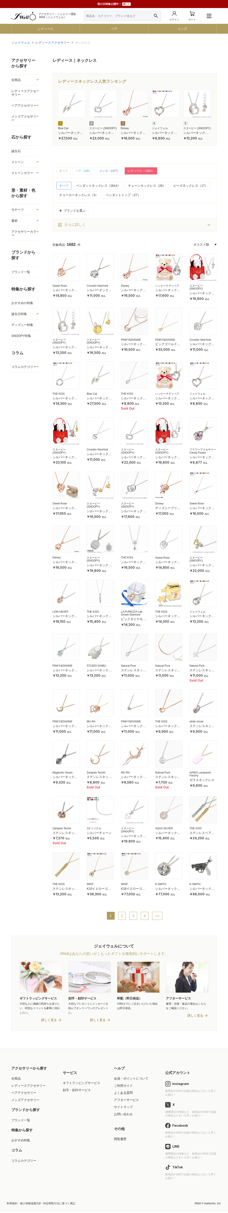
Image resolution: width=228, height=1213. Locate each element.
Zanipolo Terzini (96, 772)
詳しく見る (49, 1021)
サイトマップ (123, 1108)
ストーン (17, 162)
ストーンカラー (22, 173)
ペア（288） (85, 171)
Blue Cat (63, 128)
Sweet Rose (60, 286)
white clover (196, 722)
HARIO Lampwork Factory (200, 774)
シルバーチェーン (99, 833)
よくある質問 (123, 1094)
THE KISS (59, 394)
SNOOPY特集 (21, 336)
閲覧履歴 (120, 1140)
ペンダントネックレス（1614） (98, 186)
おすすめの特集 (22, 303)
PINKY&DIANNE (131, 340)
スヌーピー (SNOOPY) (103, 128)
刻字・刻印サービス (77, 1091)
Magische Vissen (63, 772)
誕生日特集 (19, 314)
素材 (14, 220)
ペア (114, 29)
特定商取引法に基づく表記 (59, 1204)
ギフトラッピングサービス (81, 1084)
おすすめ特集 (20, 1141)
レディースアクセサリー (23, 92)
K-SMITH (160, 884)
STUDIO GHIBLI (96, 666)
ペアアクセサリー (23, 105)
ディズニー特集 (22, 325)
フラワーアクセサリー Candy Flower (202, 451)
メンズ (182, 29)
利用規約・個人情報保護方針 (24, 1204)
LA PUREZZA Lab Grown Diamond (131, 613)
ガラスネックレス (201, 780)
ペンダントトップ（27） (123, 195)
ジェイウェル (160, 128)
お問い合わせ (123, 1115)
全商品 (16, 80)
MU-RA (91, 722)
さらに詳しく (71, 225)
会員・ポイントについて (131, 1079)
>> (157, 916)
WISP (90, 884)
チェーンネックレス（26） (147, 186)
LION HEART (61, 612)
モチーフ (17, 209)
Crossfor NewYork (97, 286)
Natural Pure (128, 666)
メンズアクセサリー (23, 118)
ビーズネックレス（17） (190, 186)
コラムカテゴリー (23, 367)
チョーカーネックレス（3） (78, 195)
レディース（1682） (145, 171)
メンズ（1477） (112, 171)
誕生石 (16, 151)
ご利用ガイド (123, 1087)
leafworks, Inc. (212, 1204)
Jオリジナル (94, 828)
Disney (125, 128)
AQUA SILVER (164, 828)
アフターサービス (126, 1101)
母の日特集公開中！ (114, 4)
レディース (45, 29)
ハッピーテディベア (167, 286)
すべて (64, 171)
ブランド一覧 (20, 272)
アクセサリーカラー (23, 233)
